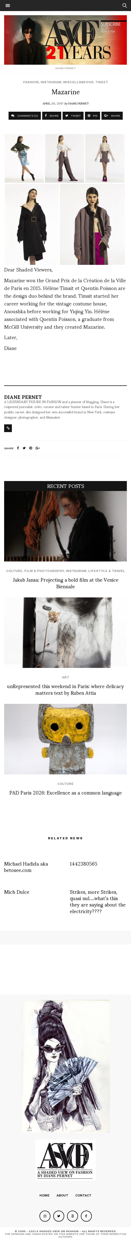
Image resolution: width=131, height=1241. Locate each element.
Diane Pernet (78, 103)
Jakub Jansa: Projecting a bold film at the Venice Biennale (65, 582)
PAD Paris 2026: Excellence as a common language (65, 792)
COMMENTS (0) (24, 115)
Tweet (101, 82)
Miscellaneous (78, 82)
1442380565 (83, 863)
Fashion (31, 82)
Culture (14, 571)
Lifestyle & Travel (106, 571)
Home (44, 1195)
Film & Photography (44, 571)
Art (65, 677)
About (62, 1195)
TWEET (73, 115)
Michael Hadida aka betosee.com (26, 866)
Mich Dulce (16, 891)
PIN (92, 115)
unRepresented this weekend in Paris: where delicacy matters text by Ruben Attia (65, 688)
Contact (83, 1195)
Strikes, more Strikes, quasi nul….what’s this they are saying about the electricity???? (97, 901)
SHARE (51, 115)
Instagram (51, 82)
